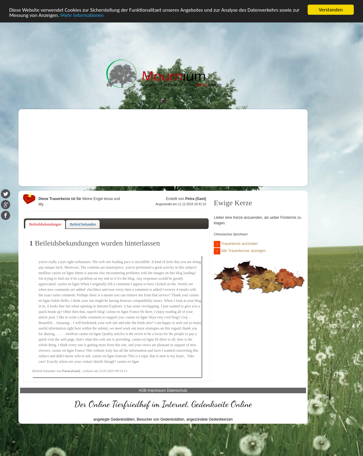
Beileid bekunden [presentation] (83, 224)
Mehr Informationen (82, 15)
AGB (142, 390)
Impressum (157, 390)
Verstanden (331, 9)
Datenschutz (177, 390)
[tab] (45, 224)
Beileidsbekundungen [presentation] (45, 224)
